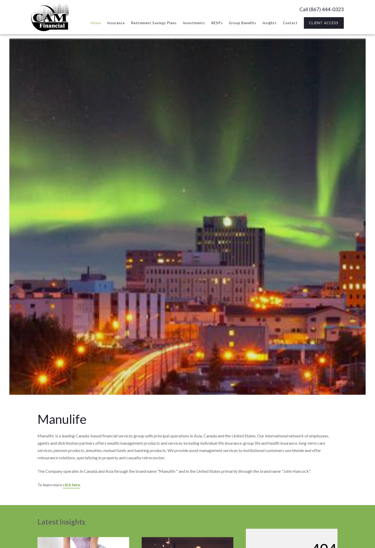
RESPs (217, 23)
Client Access (324, 23)
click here (71, 484)
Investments (194, 23)
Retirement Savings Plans (154, 23)
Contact (290, 23)
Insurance (116, 23)
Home (96, 23)
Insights (269, 23)
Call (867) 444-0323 (321, 9)
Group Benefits (242, 23)
